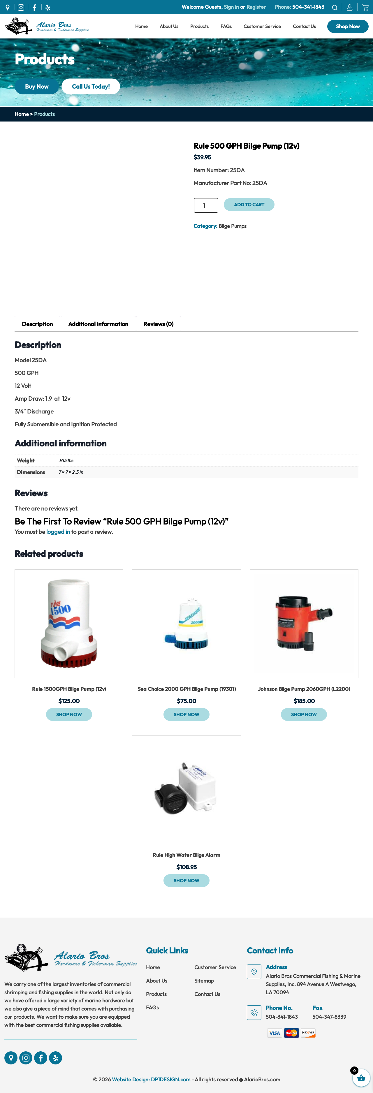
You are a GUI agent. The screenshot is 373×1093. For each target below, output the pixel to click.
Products (199, 26)
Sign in (231, 6)
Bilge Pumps (233, 226)
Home (141, 26)
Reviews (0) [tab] (158, 324)
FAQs (226, 26)
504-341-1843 (308, 6)
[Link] (46, 26)
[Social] (9, 7)
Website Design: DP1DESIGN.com (151, 1079)
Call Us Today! (91, 86)
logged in (58, 531)
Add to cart (249, 204)
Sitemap (204, 980)
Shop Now (348, 26)
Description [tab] (37, 324)
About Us (169, 26)
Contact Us (304, 26)
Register (255, 6)
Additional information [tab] (98, 324)
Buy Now (36, 86)
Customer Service (262, 26)
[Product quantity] (206, 205)
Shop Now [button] (69, 714)
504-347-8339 (329, 1016)
